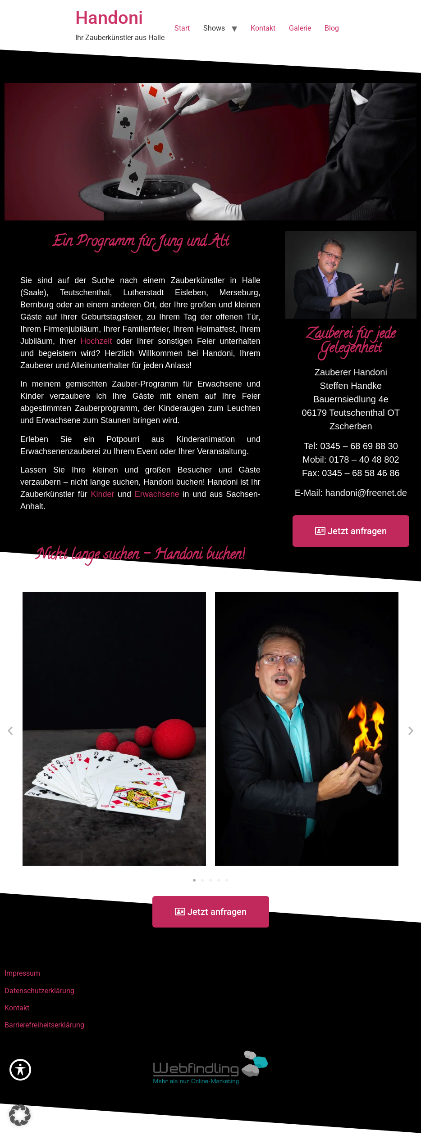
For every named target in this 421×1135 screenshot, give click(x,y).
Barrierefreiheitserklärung (44, 1025)
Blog (332, 28)
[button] (10, 730)
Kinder (102, 494)
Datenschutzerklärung (39, 990)
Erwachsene (157, 494)
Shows (214, 28)
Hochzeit (96, 341)
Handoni (109, 17)
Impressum (22, 973)
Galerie (300, 28)
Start (182, 28)
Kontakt (263, 28)
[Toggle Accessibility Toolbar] (20, 1070)
